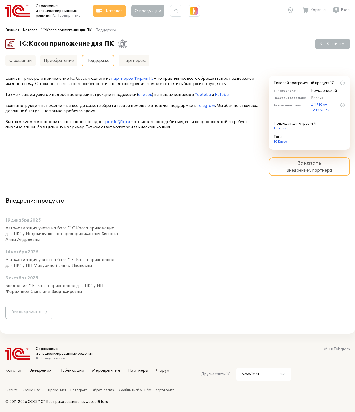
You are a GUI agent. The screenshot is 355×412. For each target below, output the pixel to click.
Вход (345, 10)
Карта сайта (165, 390)
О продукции (148, 11)
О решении (20, 60)
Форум (162, 370)
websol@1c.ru (97, 402)
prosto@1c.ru (117, 122)
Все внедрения (26, 312)
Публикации (71, 370)
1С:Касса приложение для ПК (66, 30)
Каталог (30, 30)
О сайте (11, 390)
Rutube (222, 94)
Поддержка (78, 390)
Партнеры (138, 370)
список (145, 94)
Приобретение (59, 60)
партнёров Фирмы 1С (132, 78)
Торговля (280, 128)
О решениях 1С (33, 390)
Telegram (206, 105)
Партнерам (134, 60)
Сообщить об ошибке (135, 390)
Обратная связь (103, 390)
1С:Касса (280, 141)
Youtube (203, 94)
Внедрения (40, 370)
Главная (12, 30)
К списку (335, 44)
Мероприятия (106, 370)
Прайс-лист (57, 390)
